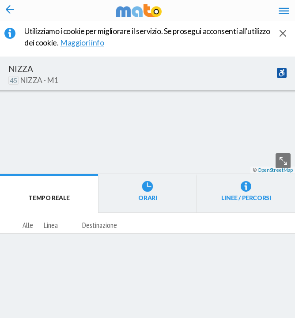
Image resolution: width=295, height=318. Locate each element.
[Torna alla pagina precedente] (10, 10)
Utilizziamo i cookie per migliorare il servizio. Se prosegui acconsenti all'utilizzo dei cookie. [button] (147, 36)
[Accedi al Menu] (284, 10)
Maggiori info (87, 42)
